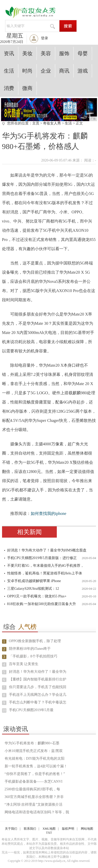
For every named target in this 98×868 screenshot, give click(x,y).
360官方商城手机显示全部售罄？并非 (34, 797)
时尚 (27, 71)
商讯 (64, 71)
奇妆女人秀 (52, 123)
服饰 (64, 53)
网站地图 (87, 828)
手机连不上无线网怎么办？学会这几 (37, 695)
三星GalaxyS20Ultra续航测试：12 (33, 589)
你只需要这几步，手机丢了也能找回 (37, 687)
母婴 (83, 53)
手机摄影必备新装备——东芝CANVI (33, 781)
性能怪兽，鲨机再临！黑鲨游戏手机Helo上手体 (44, 573)
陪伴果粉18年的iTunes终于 (30, 649)
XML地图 (49, 828)
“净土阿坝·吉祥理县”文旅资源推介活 (33, 804)
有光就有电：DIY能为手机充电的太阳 (35, 758)
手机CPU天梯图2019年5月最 (31, 710)
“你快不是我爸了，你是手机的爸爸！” (35, 774)
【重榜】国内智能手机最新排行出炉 (37, 679)
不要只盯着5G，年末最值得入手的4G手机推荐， (45, 566)
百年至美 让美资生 (24, 664)
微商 (27, 88)
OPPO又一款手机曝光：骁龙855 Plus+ (37, 596)
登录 (44, 38)
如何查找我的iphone (49, 513)
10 (4, 710)
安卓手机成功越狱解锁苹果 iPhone (34, 581)
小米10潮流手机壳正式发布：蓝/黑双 (34, 751)
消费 (9, 88)
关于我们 (11, 828)
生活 (9, 71)
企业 (46, 71)
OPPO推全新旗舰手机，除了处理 (35, 641)
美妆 (27, 53)
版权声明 (68, 828)
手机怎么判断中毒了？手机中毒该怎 (37, 702)
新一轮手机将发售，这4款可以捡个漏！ (36, 766)
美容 (46, 53)
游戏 (83, 71)
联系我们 (30, 828)
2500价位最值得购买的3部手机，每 (32, 789)
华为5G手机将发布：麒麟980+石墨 (32, 743)
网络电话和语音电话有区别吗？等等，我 (37, 812)
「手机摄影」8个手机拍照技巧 (33, 656)
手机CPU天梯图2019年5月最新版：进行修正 (42, 558)
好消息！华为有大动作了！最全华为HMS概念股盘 (46, 550)
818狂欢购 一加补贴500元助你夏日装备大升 (41, 604)
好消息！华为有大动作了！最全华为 (37, 672)
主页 (35, 123)
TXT (49, 833)
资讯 (9, 53)
